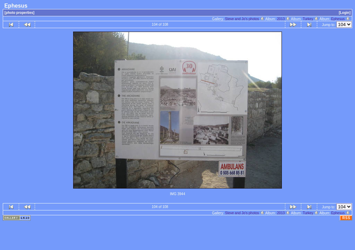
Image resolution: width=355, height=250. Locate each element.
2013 (283, 19)
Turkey (311, 19)
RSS (346, 218)
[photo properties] (19, 13)
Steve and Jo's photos (245, 19)
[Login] (344, 13)
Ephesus (340, 19)
